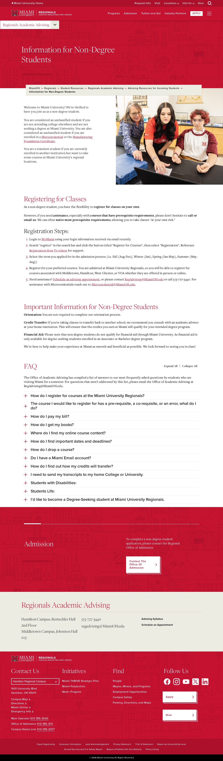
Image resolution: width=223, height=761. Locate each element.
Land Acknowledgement (97, 744)
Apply (196, 13)
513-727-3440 (91, 619)
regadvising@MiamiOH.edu (103, 626)
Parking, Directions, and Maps (132, 702)
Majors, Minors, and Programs (131, 686)
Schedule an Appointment (157, 625)
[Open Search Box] (210, 3)
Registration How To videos (48, 250)
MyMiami (48, 239)
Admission (130, 13)
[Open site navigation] (209, 13)
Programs (114, 13)
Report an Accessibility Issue (171, 744)
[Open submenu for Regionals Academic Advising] (55, 25)
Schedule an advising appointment (76, 279)
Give (201, 3)
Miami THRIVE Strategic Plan (80, 681)
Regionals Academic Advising (26, 25)
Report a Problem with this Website (124, 749)
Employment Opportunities (130, 692)
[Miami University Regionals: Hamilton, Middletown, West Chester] (41, 13)
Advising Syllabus (152, 619)
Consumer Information (70, 744)
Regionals (50, 88)
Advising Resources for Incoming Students (153, 88)
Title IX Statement (144, 744)
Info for (187, 3)
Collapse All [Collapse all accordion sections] (189, 366)
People (117, 681)
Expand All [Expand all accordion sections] (171, 366)
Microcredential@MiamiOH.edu (113, 284)
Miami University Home (28, 3)
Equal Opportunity (46, 744)
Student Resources (72, 88)
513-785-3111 (45, 724)
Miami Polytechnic (74, 686)
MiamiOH (34, 88)
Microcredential (52, 137)
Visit (157, 3)
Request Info (143, 3)
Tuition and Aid (151, 13)
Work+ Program (71, 692)
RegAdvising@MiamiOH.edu (144, 279)
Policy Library (152, 749)
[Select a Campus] (35, 681)
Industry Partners (175, 13)
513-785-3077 (46, 729)
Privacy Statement (122, 744)
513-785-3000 (39, 718)
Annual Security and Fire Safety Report (83, 749)
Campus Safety (122, 697)
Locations (170, 3)
